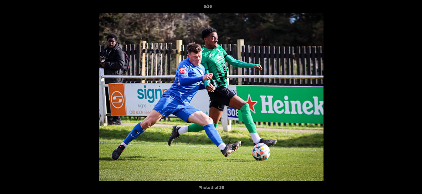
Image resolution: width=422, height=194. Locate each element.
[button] (399, 7)
